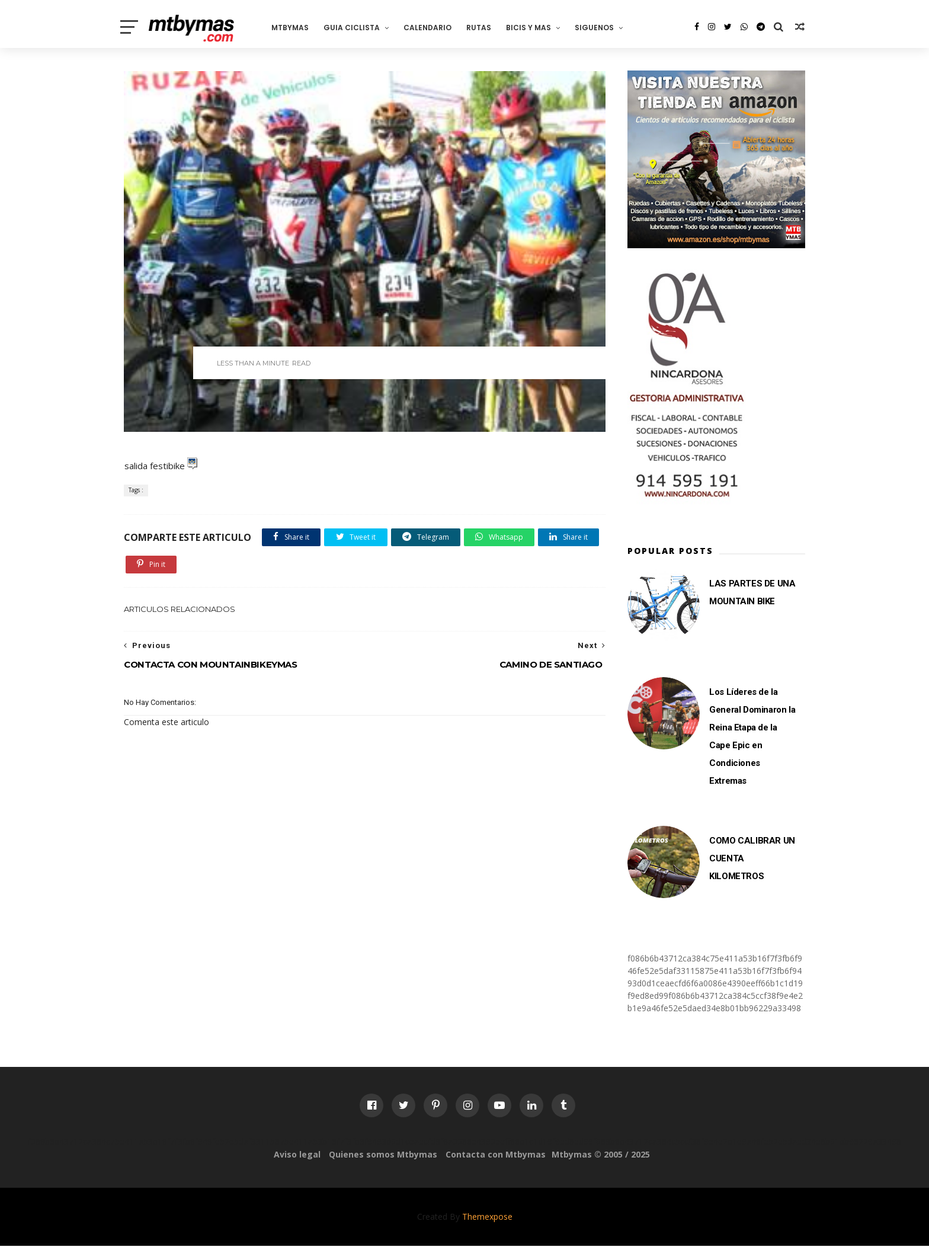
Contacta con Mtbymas (496, 1155)
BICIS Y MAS (533, 27)
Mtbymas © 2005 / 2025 (601, 1155)
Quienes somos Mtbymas (383, 1155)
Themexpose (487, 1217)
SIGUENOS (599, 27)
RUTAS (484, 27)
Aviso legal (297, 1155)
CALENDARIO (433, 27)
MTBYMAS (295, 27)
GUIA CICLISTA (357, 27)
